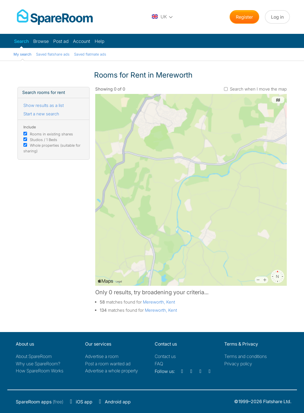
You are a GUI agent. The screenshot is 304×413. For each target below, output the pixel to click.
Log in (277, 17)
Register (244, 17)
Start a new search (41, 114)
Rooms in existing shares (51, 134)
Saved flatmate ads (90, 54)
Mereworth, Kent (159, 302)
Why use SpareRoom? (38, 363)
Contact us (165, 356)
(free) (39, 402)
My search (23, 54)
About (34, 356)
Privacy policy (238, 363)
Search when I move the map (258, 89)
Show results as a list (43, 105)
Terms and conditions (245, 356)
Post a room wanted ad (107, 363)
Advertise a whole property (111, 371)
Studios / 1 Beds (43, 139)
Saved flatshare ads (53, 54)
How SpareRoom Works (39, 371)
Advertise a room (102, 356)
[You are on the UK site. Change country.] (162, 17)
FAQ (159, 363)
